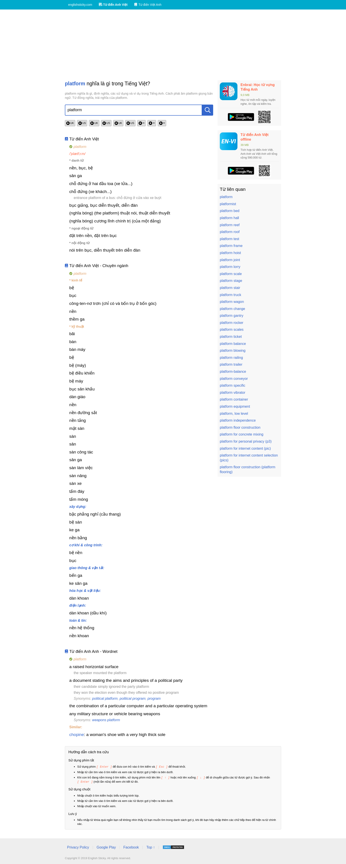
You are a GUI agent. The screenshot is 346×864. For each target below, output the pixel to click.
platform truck (230, 295)
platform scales (232, 329)
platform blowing (233, 350)
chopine (76, 734)
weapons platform (106, 720)
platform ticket (231, 336)
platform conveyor (234, 378)
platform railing (231, 357)
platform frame (231, 246)
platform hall (229, 218)
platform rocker (231, 323)
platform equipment (235, 406)
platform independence (238, 420)
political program (132, 698)
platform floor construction (240, 427)
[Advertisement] (173, 45)
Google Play (106, 847)
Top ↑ (150, 847)
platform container (234, 399)
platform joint (230, 260)
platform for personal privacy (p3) (246, 441)
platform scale (231, 274)
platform (226, 197)
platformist (228, 204)
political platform (105, 698)
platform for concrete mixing (241, 434)
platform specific (232, 385)
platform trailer (231, 364)
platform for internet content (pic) (245, 448)
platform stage (231, 281)
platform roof (230, 232)
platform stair (230, 288)
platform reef (230, 225)
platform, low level (234, 413)
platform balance (233, 344)
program (154, 698)
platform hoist (230, 253)
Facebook (131, 847)
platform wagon (232, 302)
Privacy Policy (78, 847)
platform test (229, 239)
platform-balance (233, 371)
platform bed (229, 211)
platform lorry (230, 267)
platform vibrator (232, 392)
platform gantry (231, 315)
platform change (232, 309)
